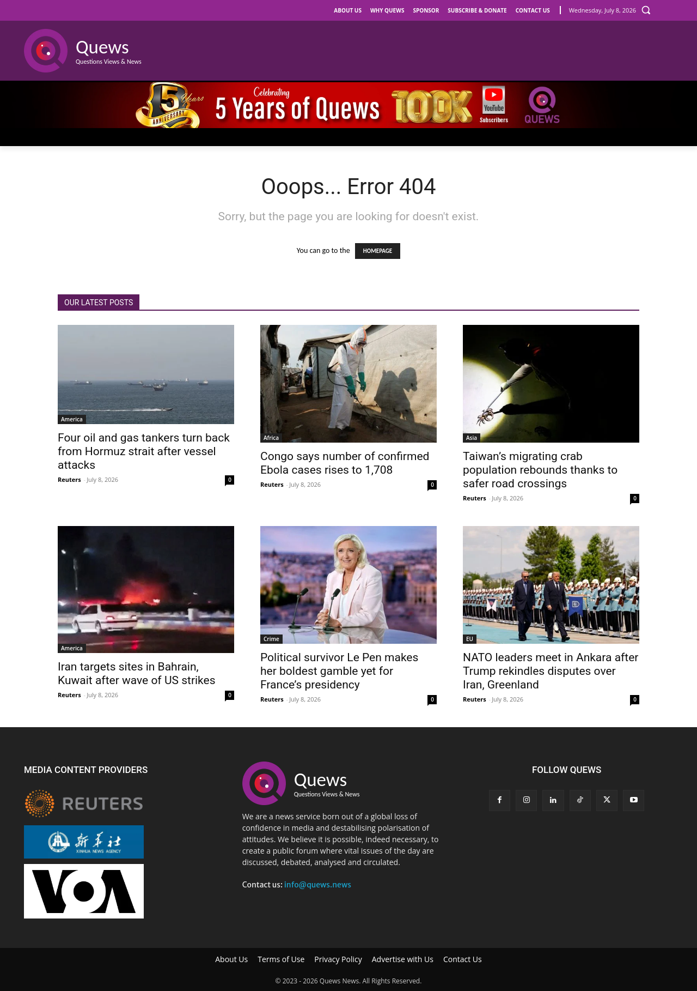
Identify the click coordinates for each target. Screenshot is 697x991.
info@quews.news (317, 885)
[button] (646, 10)
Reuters (69, 479)
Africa (271, 438)
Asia (471, 438)
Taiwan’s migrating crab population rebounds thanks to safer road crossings (540, 470)
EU (469, 639)
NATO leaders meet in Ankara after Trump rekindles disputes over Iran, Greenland (550, 671)
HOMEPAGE (377, 251)
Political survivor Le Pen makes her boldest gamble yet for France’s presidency (339, 671)
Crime (271, 639)
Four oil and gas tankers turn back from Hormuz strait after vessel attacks (144, 451)
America (72, 419)
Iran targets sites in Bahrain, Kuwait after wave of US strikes (137, 673)
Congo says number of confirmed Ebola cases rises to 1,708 (344, 463)
